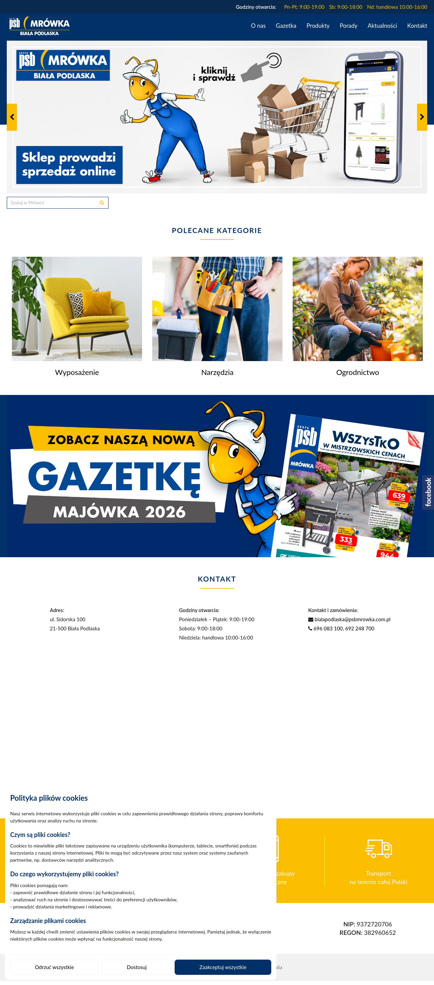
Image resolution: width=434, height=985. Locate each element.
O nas (258, 25)
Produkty (318, 25)
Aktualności (382, 25)
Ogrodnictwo (357, 376)
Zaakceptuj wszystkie (222, 967)
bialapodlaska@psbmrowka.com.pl (349, 623)
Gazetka (286, 25)
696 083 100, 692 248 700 (341, 632)
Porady (348, 25)
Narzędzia (217, 376)
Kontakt (417, 25)
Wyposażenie (77, 376)
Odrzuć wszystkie (54, 967)
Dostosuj (137, 967)
